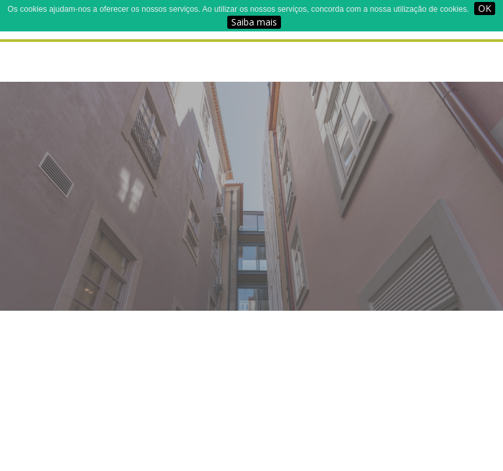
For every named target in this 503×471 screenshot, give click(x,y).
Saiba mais (254, 22)
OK (484, 8)
